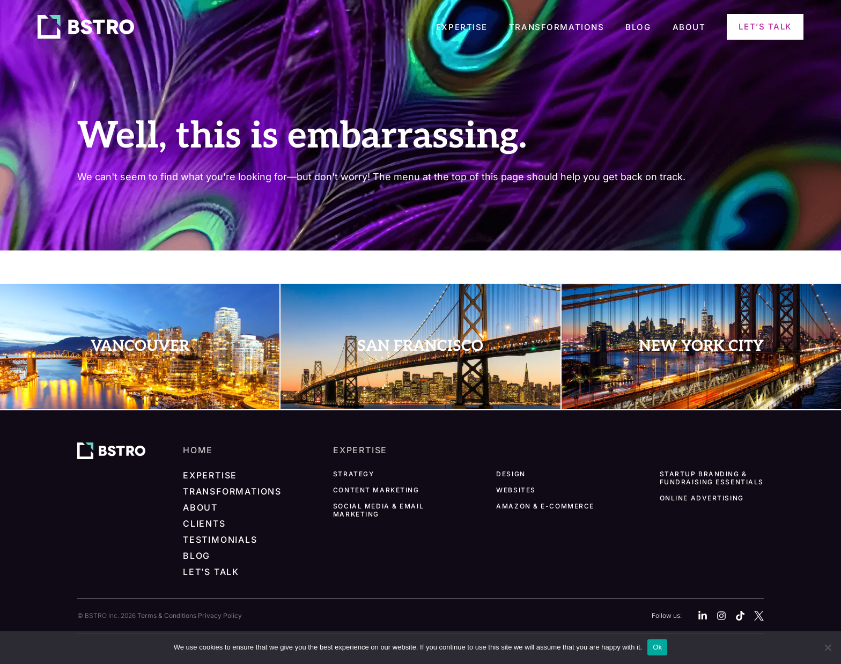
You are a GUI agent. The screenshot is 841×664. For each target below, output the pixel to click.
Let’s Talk (765, 26)
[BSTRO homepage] (111, 450)
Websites (515, 490)
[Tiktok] (740, 616)
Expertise (462, 27)
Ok (657, 647)
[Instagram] (721, 616)
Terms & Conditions (166, 615)
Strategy (353, 474)
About (689, 27)
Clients (204, 523)
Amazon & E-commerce (545, 506)
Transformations (556, 27)
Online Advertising (702, 498)
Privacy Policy (220, 615)
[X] (759, 616)
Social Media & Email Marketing (378, 510)
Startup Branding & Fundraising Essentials (712, 478)
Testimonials (220, 539)
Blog (638, 27)
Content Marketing (376, 490)
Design (510, 474)
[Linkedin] (702, 616)
